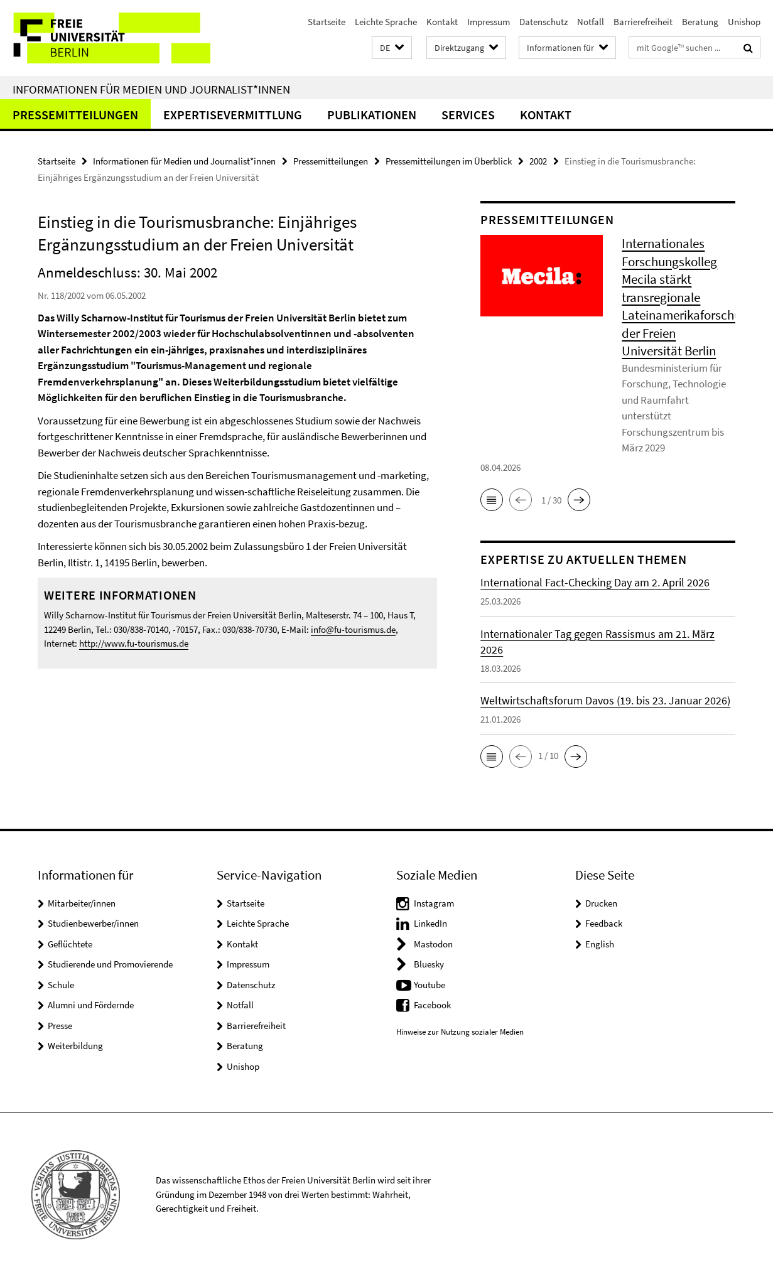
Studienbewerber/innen (93, 923)
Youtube (429, 985)
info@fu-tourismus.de (353, 629)
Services (468, 114)
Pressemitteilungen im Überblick (449, 161)
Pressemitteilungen (75, 114)
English (599, 944)
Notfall (590, 22)
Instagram (434, 903)
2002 (538, 161)
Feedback (603, 923)
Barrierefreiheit (643, 22)
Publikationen (371, 114)
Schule (61, 985)
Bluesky (429, 964)
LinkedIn (430, 923)
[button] (392, 48)
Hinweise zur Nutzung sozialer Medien (460, 1031)
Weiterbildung (75, 1046)
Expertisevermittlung (232, 114)
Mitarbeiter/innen (82, 903)
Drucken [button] (601, 903)
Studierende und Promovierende (110, 964)
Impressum (488, 22)
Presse (60, 1026)
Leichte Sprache (386, 22)
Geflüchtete (70, 944)
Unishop (744, 22)
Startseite (326, 22)
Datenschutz (543, 22)
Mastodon (433, 944)
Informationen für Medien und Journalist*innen (151, 89)
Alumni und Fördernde (91, 1005)
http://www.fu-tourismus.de (133, 643)
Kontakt (442, 22)
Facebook (432, 1005)
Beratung (700, 22)
